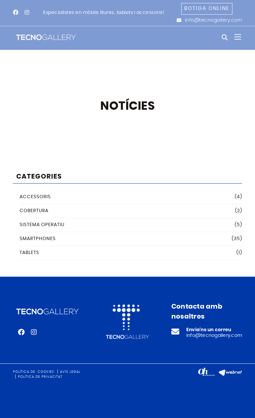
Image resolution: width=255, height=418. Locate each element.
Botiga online (206, 8)
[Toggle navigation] (238, 37)
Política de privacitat (40, 376)
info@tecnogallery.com (213, 20)
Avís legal (70, 371)
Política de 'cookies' (34, 371)
